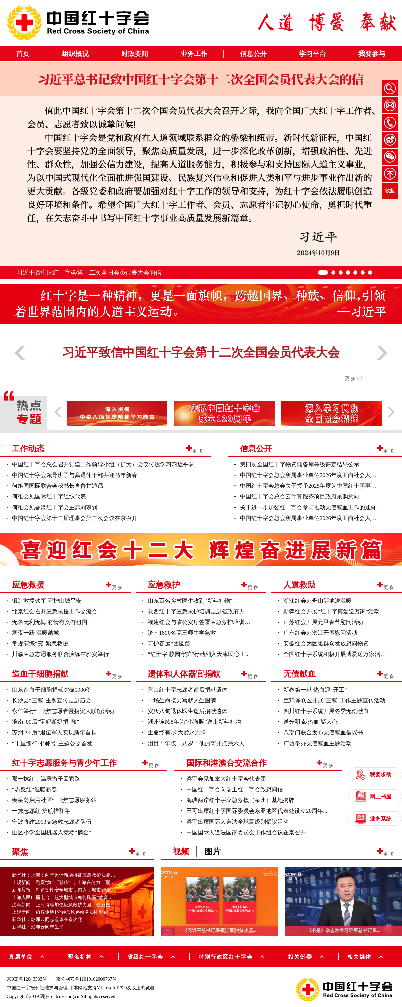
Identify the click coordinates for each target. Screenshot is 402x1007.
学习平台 (312, 53)
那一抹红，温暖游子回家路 (46, 779)
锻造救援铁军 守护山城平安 (47, 601)
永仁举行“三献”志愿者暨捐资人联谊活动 (63, 711)
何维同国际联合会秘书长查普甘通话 (57, 486)
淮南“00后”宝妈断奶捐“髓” (45, 722)
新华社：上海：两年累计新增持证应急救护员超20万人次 (70, 875)
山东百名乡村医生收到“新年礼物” (190, 601)
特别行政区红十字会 (232, 956)
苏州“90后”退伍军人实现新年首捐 (54, 732)
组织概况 (75, 53)
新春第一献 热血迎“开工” (315, 690)
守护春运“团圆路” (170, 643)
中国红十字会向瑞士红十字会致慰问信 (234, 789)
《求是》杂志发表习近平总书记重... (344, 930)
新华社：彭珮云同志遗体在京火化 (47, 919)
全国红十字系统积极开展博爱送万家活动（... (339, 654)
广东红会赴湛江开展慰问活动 (320, 633)
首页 (22, 53)
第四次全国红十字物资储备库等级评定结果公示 (299, 464)
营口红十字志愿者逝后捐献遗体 (187, 690)
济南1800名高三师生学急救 (182, 633)
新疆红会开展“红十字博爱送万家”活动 (331, 611)
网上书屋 (373, 796)
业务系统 (373, 818)
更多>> (355, 378)
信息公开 (253, 53)
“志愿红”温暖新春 (34, 789)
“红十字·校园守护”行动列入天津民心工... (199, 654)
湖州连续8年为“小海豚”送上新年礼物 (194, 722)
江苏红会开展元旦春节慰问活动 (323, 622)
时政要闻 (134, 53)
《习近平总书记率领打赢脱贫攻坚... (220, 930)
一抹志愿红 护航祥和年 (41, 811)
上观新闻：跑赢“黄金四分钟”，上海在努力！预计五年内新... (74, 882)
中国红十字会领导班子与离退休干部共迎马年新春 (74, 475)
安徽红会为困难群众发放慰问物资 (326, 643)
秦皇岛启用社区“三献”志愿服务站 (54, 800)
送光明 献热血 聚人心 (310, 722)
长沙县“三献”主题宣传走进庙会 (51, 700)
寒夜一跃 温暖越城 (35, 633)
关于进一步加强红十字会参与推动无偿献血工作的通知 (308, 507)
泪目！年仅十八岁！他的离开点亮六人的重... (204, 743)
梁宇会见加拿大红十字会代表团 (226, 779)
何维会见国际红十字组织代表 (49, 496)
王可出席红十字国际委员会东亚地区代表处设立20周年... (256, 811)
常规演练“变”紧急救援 (40, 643)
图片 (213, 851)
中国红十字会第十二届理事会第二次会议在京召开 (74, 518)
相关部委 (306, 956)
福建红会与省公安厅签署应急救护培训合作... (204, 622)
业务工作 (194, 53)
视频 (181, 851)
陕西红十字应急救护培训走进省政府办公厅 (202, 611)
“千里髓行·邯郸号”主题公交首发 (52, 743)
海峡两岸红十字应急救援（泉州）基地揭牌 (240, 800)
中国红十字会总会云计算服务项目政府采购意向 (299, 496)
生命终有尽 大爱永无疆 (177, 732)
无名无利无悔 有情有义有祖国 (49, 622)
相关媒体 (359, 956)
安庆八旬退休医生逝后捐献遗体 (187, 711)
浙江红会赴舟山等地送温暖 (317, 601)
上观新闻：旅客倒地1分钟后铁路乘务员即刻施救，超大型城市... (78, 912)
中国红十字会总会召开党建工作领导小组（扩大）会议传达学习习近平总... (105, 464)
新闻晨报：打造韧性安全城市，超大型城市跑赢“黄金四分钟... (76, 890)
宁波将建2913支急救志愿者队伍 (52, 822)
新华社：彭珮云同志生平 (38, 926)
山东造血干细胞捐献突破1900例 (52, 690)
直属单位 (27, 956)
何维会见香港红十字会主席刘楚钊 (54, 507)
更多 (198, 451)
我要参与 (371, 53)
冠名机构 (86, 956)
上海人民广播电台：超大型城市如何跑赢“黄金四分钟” (68, 897)
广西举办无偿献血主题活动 (317, 743)
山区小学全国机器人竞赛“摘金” (51, 832)
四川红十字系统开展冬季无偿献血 (326, 711)
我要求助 (373, 774)
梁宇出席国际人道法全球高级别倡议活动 (237, 822)
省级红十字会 (151, 956)
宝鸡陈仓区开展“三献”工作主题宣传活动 (334, 700)
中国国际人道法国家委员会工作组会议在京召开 (246, 832)
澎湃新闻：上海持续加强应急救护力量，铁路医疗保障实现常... (77, 904)
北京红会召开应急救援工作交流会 (54, 611)
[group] (201, 548)
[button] (20, 362)
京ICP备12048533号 (27, 979)
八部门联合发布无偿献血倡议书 (323, 732)
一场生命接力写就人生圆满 (182, 700)
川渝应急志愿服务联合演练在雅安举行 (60, 654)
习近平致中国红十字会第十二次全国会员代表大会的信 (89, 272)
